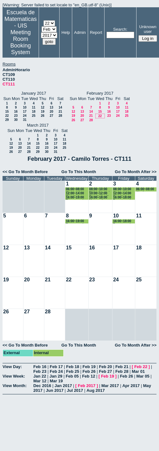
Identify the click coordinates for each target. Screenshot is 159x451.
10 (24, 107)
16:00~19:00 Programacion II (76, 198)
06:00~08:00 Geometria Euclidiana (75, 189)
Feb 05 (72, 376)
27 (51, 115)
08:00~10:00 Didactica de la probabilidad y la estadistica (100, 189)
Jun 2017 (55, 390)
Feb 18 (72, 366)
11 (33, 107)
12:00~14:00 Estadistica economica (75, 193)
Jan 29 (55, 376)
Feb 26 (89, 371)
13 (51, 107)
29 (7, 120)
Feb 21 (121, 366)
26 (42, 115)
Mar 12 (39, 381)
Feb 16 (39, 366)
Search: (120, 29)
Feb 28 (121, 371)
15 (7, 111)
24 (24, 115)
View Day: (12, 366)
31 (24, 120)
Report (96, 32)
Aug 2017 (95, 390)
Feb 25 (72, 371)
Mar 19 (56, 381)
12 (42, 107)
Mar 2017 (110, 385)
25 (33, 115)
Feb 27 (105, 371)
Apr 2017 (131, 385)
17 (24, 111)
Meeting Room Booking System (20, 42)
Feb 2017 (87, 385)
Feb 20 (105, 366)
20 (51, 111)
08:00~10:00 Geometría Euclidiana (122, 189)
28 (60, 115)
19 (42, 111)
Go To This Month (78, 171)
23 (15, 115)
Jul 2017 (75, 390)
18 (33, 111)
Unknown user (147, 29)
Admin (80, 32)
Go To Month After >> (135, 171)
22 (7, 115)
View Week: (14, 376)
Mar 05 (142, 376)
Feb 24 (56, 371)
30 (15, 120)
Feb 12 (88, 376)
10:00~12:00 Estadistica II (99, 193)
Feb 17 (56, 366)
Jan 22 (39, 376)
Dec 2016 (42, 385)
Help (65, 32)
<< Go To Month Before (25, 171)
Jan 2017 (63, 385)
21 (60, 111)
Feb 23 (39, 371)
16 (15, 111)
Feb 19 (89, 366)
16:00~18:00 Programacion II (123, 198)
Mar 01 (138, 371)
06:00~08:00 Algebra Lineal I (145, 189)
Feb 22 (140, 366)
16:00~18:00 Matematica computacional (100, 198)
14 (60, 107)
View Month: (15, 385)
